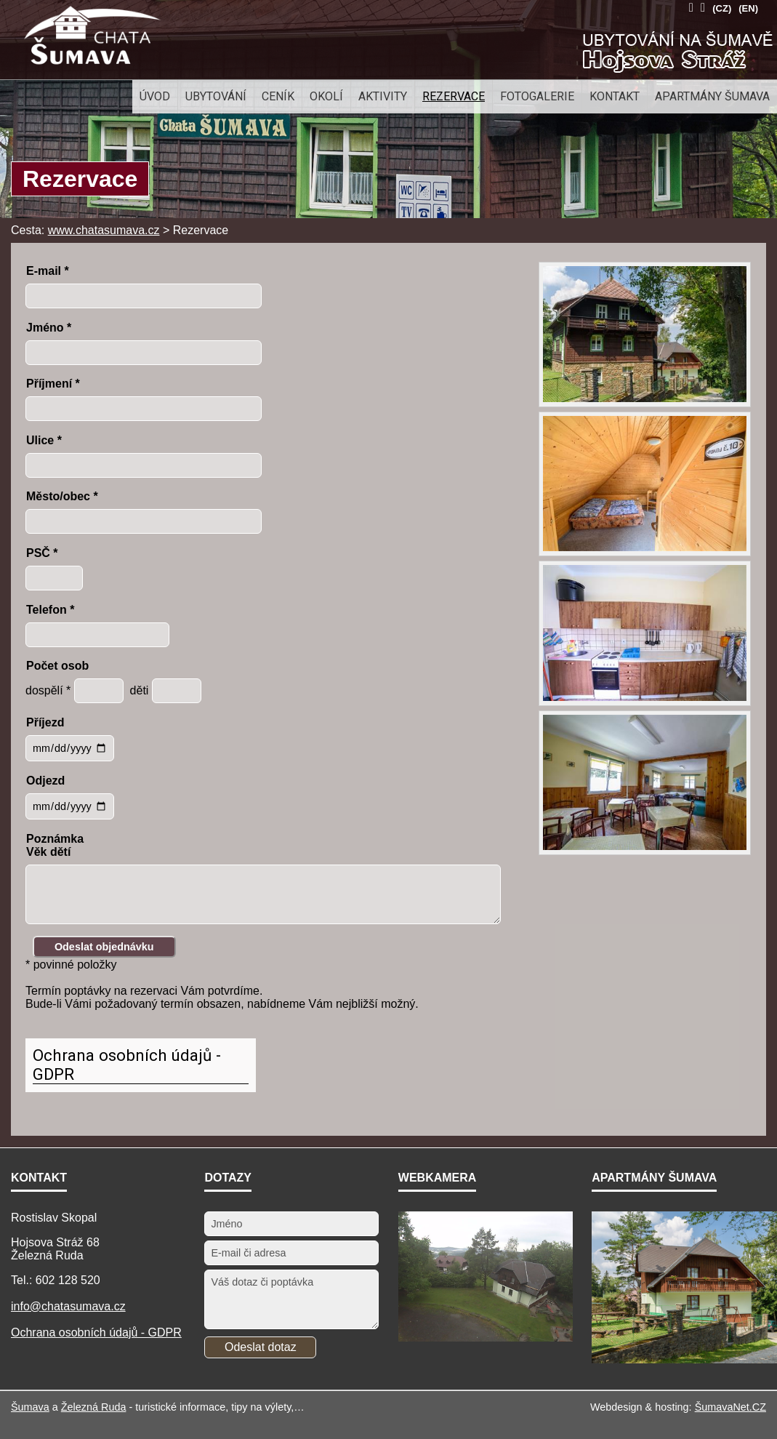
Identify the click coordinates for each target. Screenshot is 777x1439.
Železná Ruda (93, 1407)
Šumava (30, 1407)
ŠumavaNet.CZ (730, 1407)
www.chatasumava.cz (104, 230)
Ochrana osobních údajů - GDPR (127, 1064)
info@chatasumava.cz (68, 1306)
